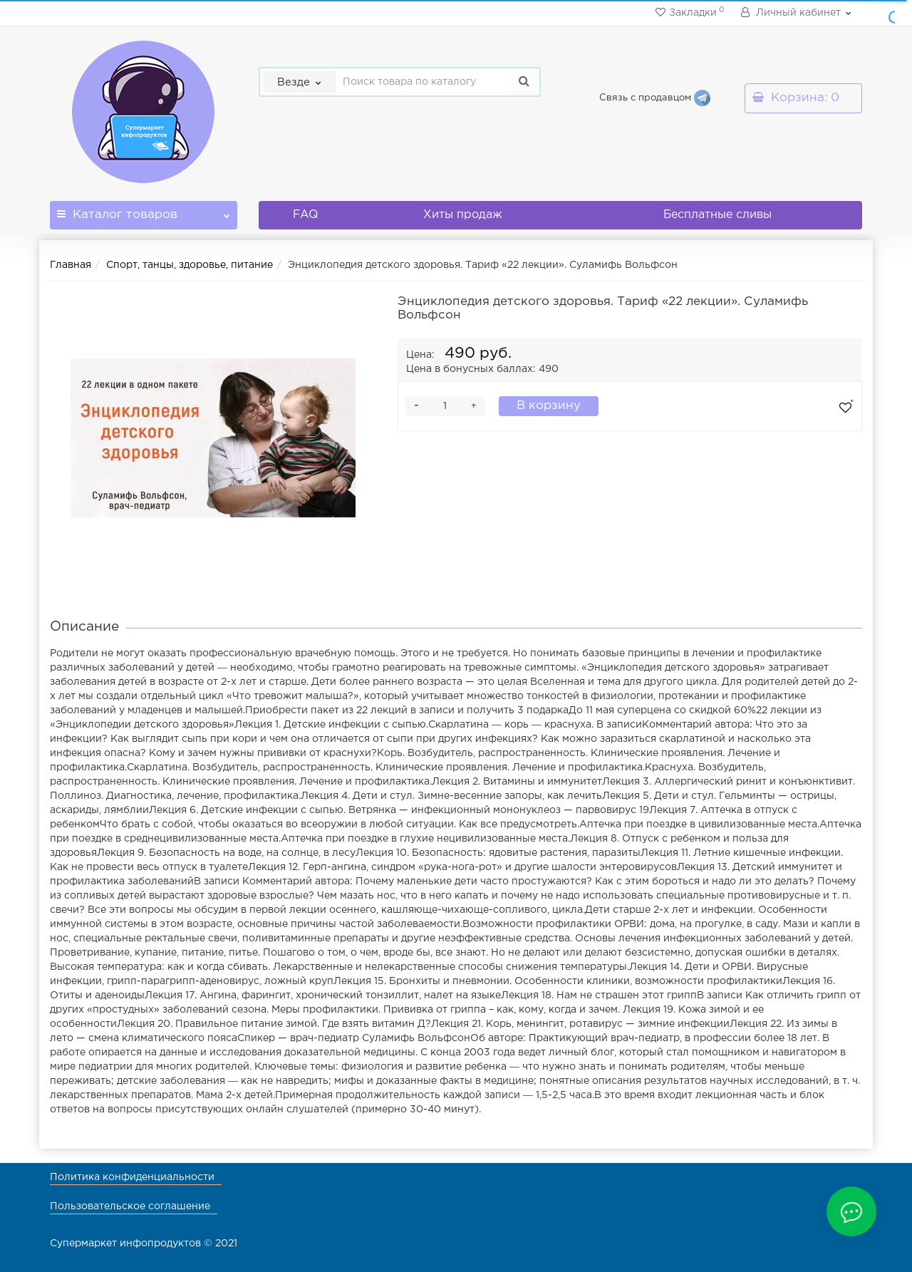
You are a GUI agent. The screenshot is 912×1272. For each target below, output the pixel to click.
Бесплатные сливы (717, 215)
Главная (70, 265)
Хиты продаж (462, 215)
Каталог (143, 210)
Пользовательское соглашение (130, 1206)
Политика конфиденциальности (132, 1177)
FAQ (305, 215)
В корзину (549, 405)
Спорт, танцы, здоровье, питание (189, 265)
